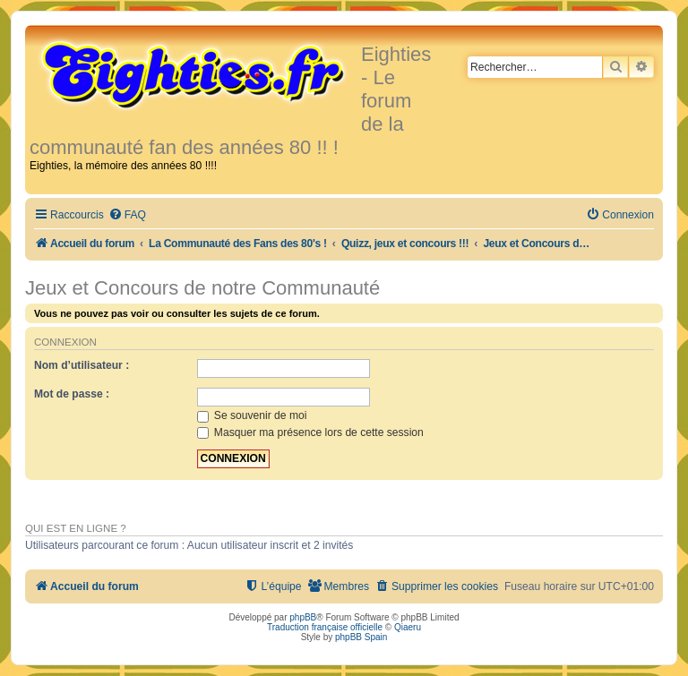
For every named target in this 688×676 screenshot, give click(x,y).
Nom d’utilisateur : (81, 365)
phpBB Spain (361, 637)
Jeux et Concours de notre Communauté (202, 288)
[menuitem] (127, 215)
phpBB (302, 617)
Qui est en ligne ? (75, 528)
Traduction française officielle (325, 627)
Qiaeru (407, 627)
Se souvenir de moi (252, 415)
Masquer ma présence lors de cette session (310, 432)
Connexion (65, 342)
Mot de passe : (71, 394)
